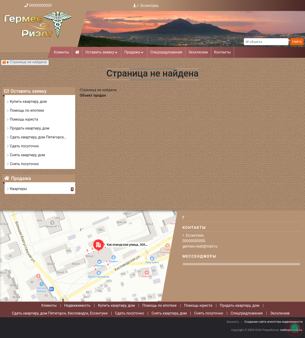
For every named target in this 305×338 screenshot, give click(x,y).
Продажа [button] (134, 52)
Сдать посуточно (129, 313)
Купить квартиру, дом (116, 305)
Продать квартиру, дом (239, 305)
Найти (297, 41)
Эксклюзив (198, 52)
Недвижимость (77, 305)
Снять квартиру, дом (169, 313)
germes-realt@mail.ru (200, 246)
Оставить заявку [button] (101, 52)
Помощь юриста (198, 305)
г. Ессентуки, (148, 5)
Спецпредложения (166, 52)
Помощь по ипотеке (159, 305)
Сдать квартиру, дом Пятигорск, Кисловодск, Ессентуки (59, 313)
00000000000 (40, 5)
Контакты (222, 52)
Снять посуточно (208, 313)
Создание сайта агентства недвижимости (273, 321)
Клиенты (61, 52)
